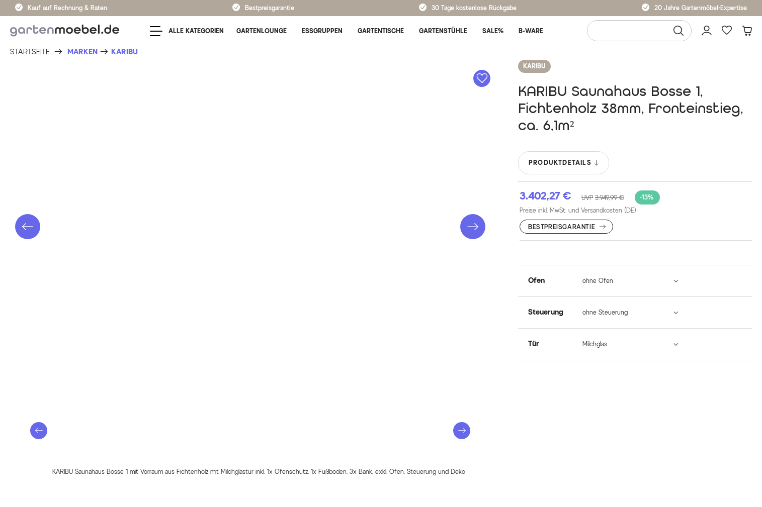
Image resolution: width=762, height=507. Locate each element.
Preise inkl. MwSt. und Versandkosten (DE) (578, 210)
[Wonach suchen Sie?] (639, 31)
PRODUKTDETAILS (564, 162)
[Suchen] (678, 31)
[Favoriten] (727, 31)
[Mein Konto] (707, 31)
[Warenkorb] (747, 31)
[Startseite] (30, 52)
